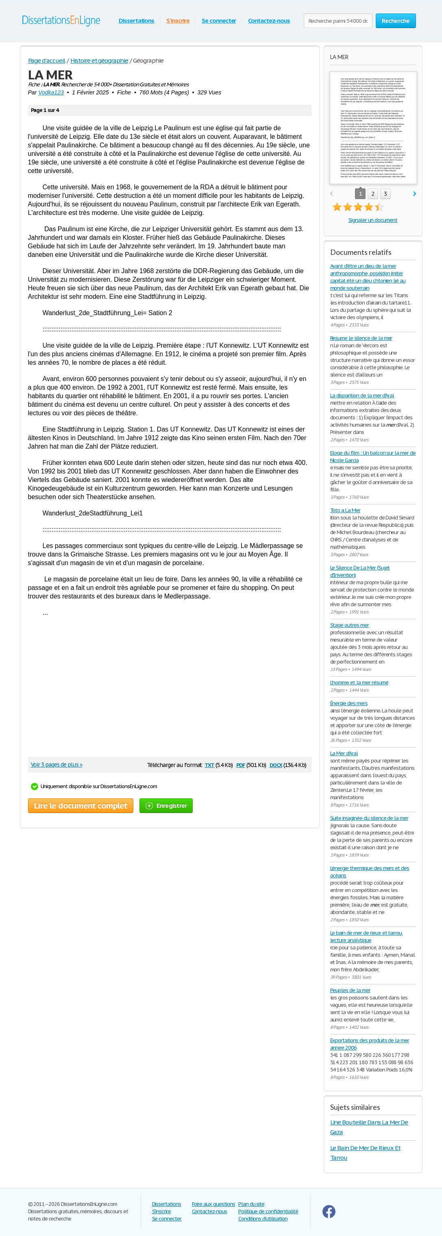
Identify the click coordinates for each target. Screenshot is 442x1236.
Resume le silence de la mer (361, 338)
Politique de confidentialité (268, 1211)
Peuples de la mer (350, 990)
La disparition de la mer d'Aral (362, 395)
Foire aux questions (213, 1204)
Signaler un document (372, 220)
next (415, 194)
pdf (240, 764)
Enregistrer (166, 805)
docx (276, 764)
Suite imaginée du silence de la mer (369, 818)
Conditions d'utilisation (262, 1218)
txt (209, 764)
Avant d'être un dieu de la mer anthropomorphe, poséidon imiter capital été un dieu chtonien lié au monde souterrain (368, 277)
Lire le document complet (80, 805)
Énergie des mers (349, 703)
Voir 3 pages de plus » (56, 764)
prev (331, 194)
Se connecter (219, 20)
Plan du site (251, 1204)
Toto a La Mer (345, 510)
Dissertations (136, 20)
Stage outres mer (349, 625)
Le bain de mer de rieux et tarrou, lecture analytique (366, 936)
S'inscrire (177, 20)
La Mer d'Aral (344, 753)
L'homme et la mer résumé (359, 682)
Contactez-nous (269, 20)
